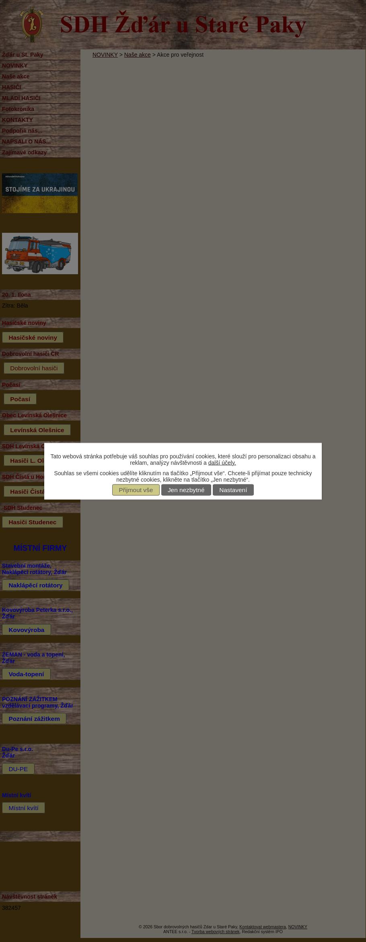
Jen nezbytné (186, 489)
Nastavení (233, 489)
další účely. (222, 462)
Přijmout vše (136, 489)
